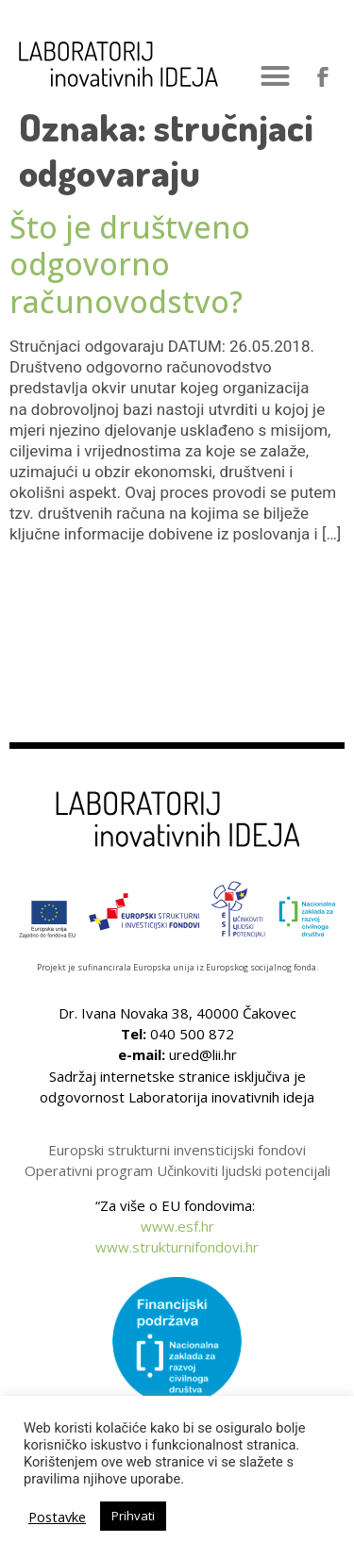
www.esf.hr (177, 1226)
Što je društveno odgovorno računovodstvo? (129, 264)
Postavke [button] (57, 1516)
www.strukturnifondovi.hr (177, 1246)
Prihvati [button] (133, 1515)
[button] (275, 76)
